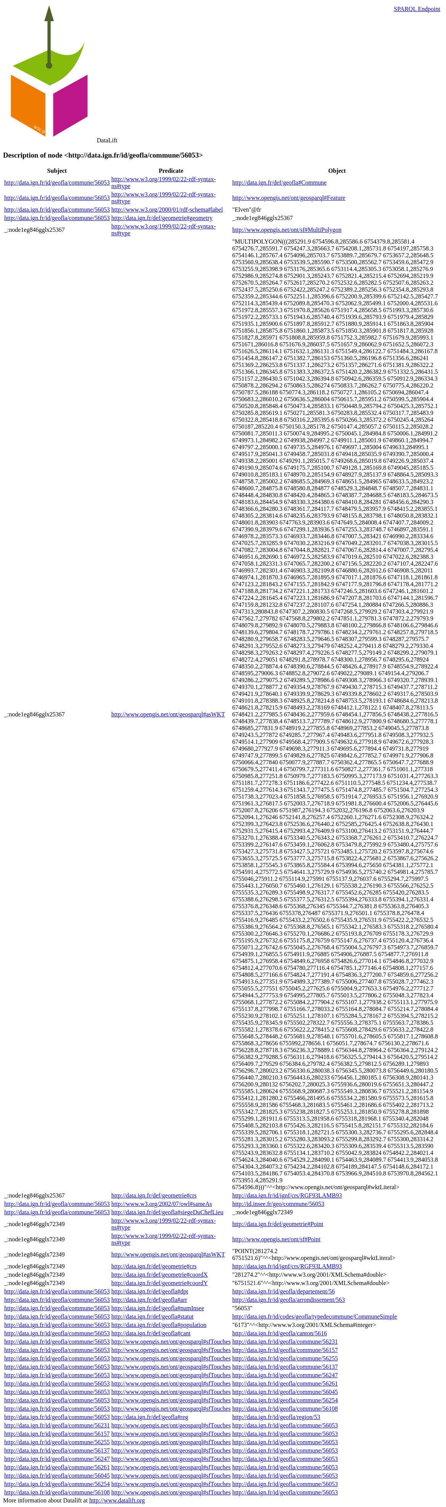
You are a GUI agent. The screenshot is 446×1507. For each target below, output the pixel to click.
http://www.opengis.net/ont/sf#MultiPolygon (287, 229)
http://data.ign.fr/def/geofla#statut (152, 1316)
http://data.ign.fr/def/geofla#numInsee (157, 1308)
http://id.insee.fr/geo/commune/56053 (278, 1204)
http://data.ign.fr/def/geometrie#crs (154, 1195)
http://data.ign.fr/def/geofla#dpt (149, 1291)
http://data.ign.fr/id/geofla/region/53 (276, 1417)
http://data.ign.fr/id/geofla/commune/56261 (285, 1383)
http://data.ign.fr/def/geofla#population (158, 1325)
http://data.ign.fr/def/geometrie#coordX (159, 1274)
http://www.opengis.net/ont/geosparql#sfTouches (170, 1341)
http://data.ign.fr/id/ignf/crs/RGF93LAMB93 (287, 1195)
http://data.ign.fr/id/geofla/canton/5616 (279, 1333)
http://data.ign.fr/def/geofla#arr (149, 1299)
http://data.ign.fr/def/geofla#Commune (279, 182)
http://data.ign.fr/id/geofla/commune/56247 (285, 1375)
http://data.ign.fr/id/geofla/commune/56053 (57, 182)
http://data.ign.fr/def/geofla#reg (149, 1417)
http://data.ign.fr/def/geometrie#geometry (162, 218)
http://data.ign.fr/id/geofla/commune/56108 (285, 1408)
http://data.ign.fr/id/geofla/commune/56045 (285, 1392)
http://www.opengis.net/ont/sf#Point (276, 1239)
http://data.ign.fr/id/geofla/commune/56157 (285, 1350)
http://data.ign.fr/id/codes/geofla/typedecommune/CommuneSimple (314, 1316)
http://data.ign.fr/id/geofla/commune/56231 (285, 1341)
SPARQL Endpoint (417, 9)
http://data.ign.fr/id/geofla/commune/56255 (285, 1358)
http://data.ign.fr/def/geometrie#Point (277, 1224)
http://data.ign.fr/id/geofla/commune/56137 (285, 1366)
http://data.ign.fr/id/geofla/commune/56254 (285, 1400)
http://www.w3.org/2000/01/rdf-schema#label (167, 209)
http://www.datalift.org (117, 1500)
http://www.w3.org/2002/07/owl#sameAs (161, 1204)
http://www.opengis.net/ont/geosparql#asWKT (168, 714)
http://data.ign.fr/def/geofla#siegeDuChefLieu (167, 1212)
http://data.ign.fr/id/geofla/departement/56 (283, 1291)
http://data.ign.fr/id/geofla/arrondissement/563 (288, 1299)
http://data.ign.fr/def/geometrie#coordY (159, 1283)
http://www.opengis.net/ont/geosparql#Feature (288, 198)
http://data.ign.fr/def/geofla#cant (150, 1333)
